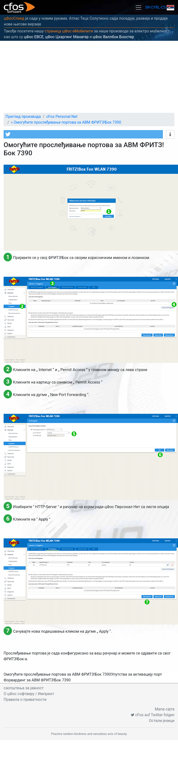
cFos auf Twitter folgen (152, 715)
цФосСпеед (14, 18)
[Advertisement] (89, 76)
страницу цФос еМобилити (69, 31)
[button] (83, 134)
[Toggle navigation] (138, 7)
